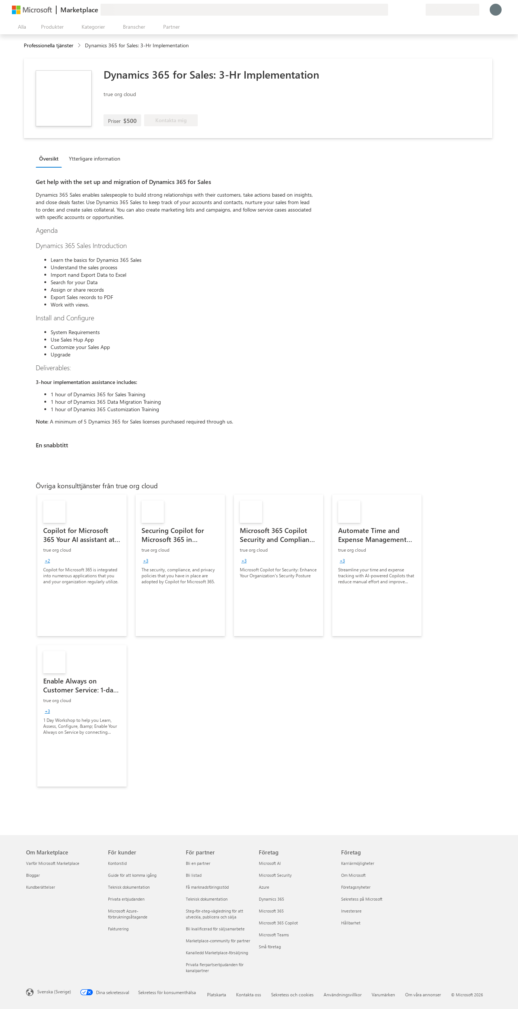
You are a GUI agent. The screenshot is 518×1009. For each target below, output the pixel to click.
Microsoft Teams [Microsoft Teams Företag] (274, 934)
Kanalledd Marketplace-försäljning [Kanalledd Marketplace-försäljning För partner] (217, 952)
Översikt (48, 158)
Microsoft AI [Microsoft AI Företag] (270, 863)
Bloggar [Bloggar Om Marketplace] (33, 875)
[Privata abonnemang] (420, 9)
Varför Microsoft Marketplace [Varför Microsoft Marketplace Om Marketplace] (52, 863)
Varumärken (383, 994)
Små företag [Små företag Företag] (270, 946)
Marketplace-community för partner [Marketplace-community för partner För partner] (218, 940)
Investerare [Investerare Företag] (351, 911)
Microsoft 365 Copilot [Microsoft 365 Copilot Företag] (278, 923)
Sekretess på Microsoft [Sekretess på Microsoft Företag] (361, 899)
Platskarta (216, 994)
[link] (82, 565)
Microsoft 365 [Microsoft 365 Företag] (271, 911)
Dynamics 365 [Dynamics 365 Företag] (271, 899)
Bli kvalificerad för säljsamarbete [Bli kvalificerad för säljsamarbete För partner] (215, 929)
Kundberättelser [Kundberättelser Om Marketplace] (40, 887)
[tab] (51, 158)
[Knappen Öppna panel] (20, 26)
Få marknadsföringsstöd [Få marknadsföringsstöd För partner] (207, 887)
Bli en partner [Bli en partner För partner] (198, 863)
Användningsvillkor (343, 994)
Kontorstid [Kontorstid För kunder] (117, 863)
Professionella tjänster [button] (48, 45)
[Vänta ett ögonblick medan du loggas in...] (495, 10)
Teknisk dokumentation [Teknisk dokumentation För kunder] (129, 887)
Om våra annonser (423, 994)
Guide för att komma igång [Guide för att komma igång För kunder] (132, 875)
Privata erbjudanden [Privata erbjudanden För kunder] (126, 899)
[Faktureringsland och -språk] (452, 10)
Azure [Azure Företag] (264, 887)
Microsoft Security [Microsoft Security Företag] (275, 875)
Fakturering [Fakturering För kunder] (118, 929)
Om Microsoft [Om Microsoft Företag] (353, 875)
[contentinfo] (80, 45)
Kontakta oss (248, 994)
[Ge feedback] (393, 9)
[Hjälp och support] (402, 9)
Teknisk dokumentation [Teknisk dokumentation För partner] (207, 899)
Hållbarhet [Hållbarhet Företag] (350, 923)
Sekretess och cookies (292, 994)
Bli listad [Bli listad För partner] (193, 875)
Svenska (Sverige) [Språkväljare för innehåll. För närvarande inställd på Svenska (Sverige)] (54, 991)
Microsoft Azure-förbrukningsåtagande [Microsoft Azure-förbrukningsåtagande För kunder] (127, 914)
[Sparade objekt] (411, 9)
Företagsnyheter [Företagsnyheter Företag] (356, 887)
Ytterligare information (94, 158)
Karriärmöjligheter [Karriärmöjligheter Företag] (357, 863)
